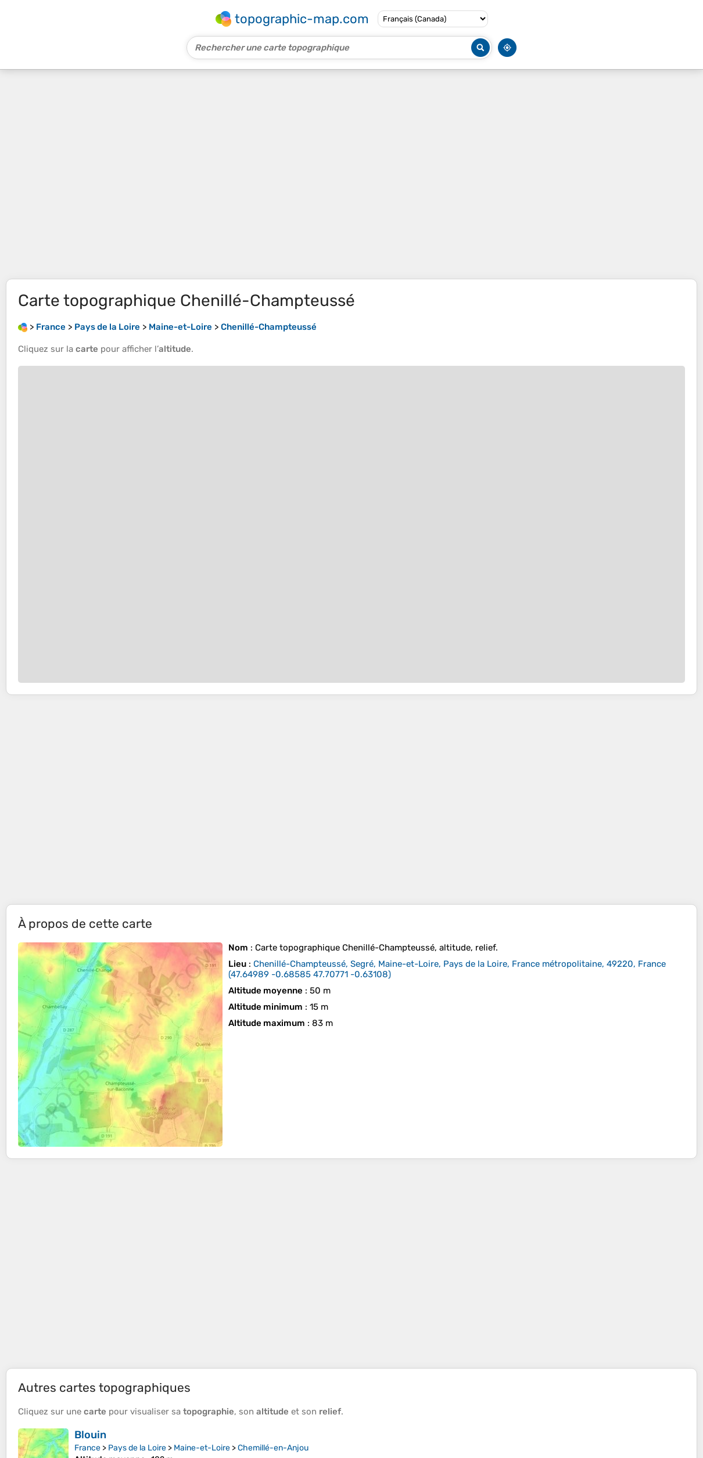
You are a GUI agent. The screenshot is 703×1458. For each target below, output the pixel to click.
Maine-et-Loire (202, 1448)
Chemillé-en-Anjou (273, 1448)
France (87, 1448)
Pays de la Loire (137, 1448)
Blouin (90, 1434)
